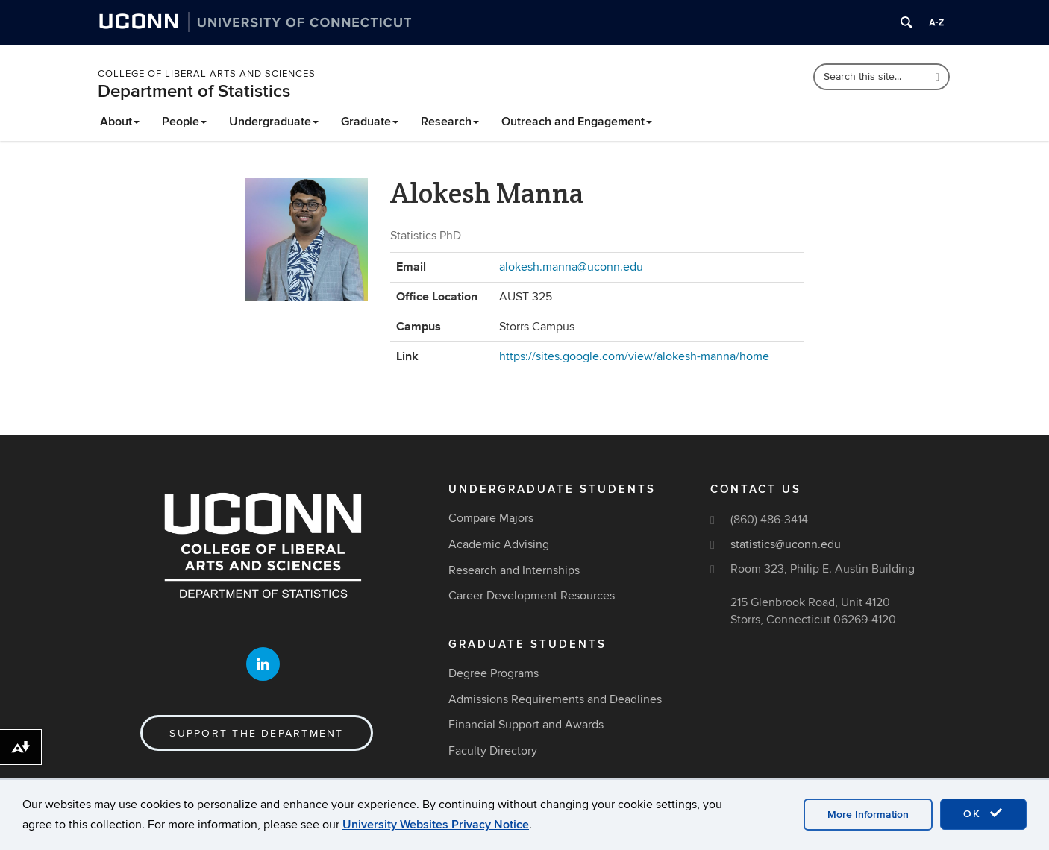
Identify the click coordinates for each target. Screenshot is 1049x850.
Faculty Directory (492, 750)
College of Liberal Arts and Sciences (207, 74)
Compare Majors (490, 518)
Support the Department (256, 733)
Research (450, 121)
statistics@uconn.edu (785, 544)
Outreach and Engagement (576, 121)
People (184, 121)
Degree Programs (493, 673)
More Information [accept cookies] (868, 814)
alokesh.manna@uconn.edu (571, 266)
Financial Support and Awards (526, 724)
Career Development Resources (531, 595)
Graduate (369, 121)
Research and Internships (514, 570)
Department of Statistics (194, 91)
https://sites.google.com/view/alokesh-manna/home (634, 356)
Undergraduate (274, 121)
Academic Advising (498, 544)
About (120, 121)
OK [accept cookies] (983, 813)
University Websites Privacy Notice (435, 824)
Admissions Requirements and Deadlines (555, 699)
